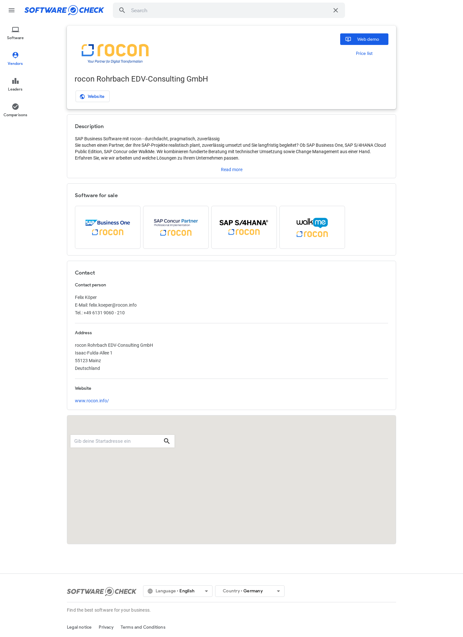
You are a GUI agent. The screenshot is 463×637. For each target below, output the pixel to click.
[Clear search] (336, 10)
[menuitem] (15, 33)
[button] (122, 10)
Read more (231, 169)
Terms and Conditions (143, 627)
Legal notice (79, 627)
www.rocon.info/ (92, 400)
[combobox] (230, 10)
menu (11, 10)
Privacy (106, 627)
